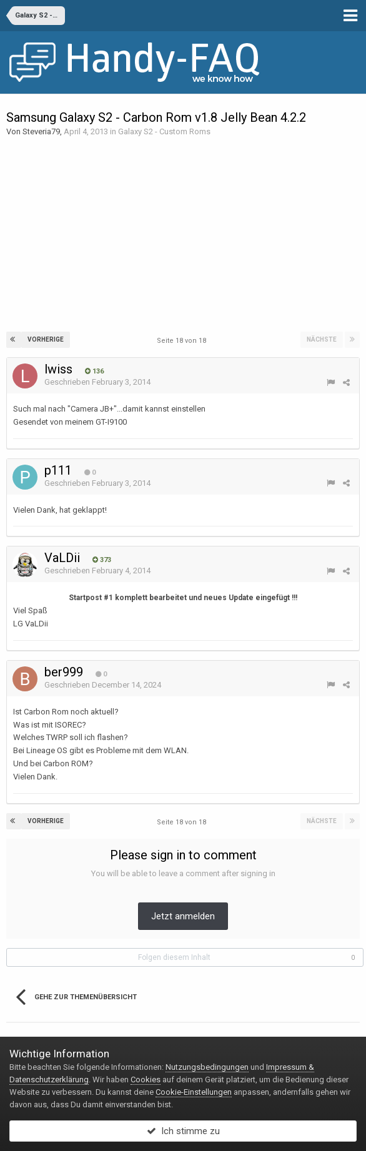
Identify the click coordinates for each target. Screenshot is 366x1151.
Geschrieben (97, 382)
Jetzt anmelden (183, 916)
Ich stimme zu (183, 1131)
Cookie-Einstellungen (194, 1092)
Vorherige (45, 339)
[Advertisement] (183, 234)
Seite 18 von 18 (183, 341)
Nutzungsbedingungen (207, 1067)
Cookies (146, 1079)
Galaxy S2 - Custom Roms (164, 131)
